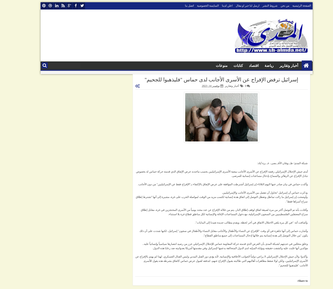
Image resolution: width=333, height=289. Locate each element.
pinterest (34, 5)
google (59, 5)
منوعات (212, 66)
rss (53, 5)
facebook (66, 5)
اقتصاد (244, 66)
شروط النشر (260, 5)
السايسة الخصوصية (198, 5)
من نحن (275, 5)
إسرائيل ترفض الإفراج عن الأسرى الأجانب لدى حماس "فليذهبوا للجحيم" (211, 80)
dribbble (40, 5)
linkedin (47, 5)
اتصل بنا (179, 5)
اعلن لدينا (217, 5)
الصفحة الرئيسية (291, 5)
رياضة (259, 66)
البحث (35, 65)
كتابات (228, 66)
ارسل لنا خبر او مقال (237, 5)
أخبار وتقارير (279, 66)
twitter (72, 5)
